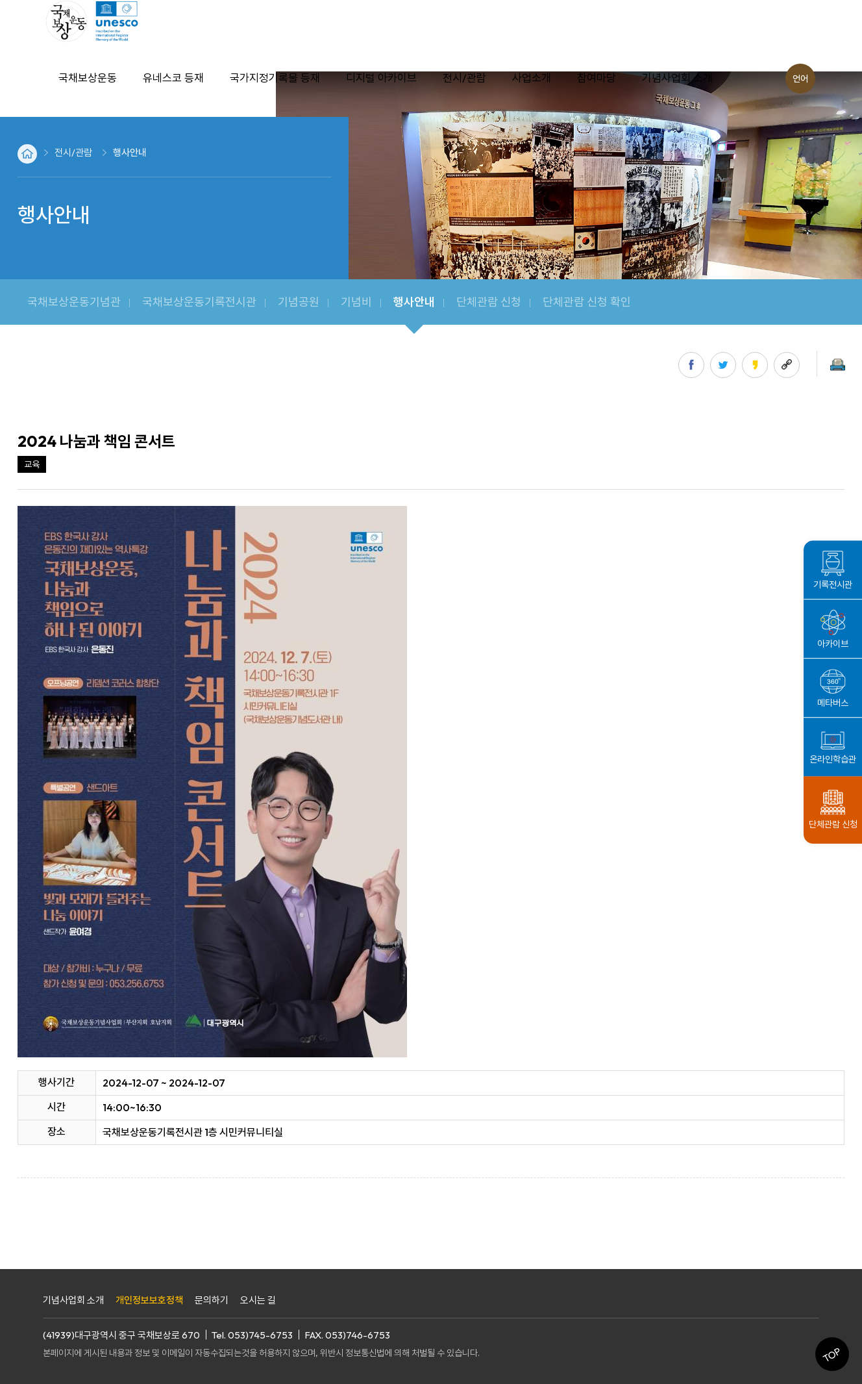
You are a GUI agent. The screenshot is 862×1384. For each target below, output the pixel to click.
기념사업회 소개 (73, 1300)
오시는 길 (258, 1300)
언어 (800, 78)
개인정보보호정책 (149, 1300)
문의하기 (211, 1300)
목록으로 (33, 1234)
